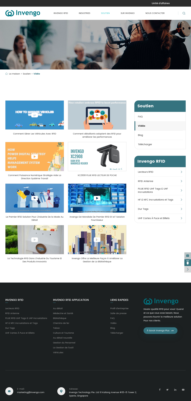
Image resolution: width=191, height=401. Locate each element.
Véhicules (58, 352)
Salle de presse (118, 313)
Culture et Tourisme (63, 333)
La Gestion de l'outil (63, 347)
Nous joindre (15, 381)
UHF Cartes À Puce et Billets (154, 218)
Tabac (56, 328)
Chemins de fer (61, 323)
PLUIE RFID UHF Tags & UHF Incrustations (153, 190)
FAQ (140, 116)
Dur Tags (143, 209)
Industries (84, 13)
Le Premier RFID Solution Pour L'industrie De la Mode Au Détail (34, 218)
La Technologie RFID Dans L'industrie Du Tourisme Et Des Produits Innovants (34, 260)
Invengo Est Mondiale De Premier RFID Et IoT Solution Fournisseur (97, 218)
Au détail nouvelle (62, 338)
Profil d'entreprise (119, 308)
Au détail (58, 308)
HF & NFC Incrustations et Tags (155, 199)
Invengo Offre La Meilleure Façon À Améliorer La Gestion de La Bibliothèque (97, 260)
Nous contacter (155, 13)
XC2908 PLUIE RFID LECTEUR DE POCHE (97, 175)
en (182, 3)
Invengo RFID (61, 13)
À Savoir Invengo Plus (160, 330)
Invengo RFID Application (71, 300)
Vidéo (37, 74)
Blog (140, 135)
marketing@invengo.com (20, 3)
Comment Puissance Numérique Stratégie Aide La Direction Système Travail (34, 177)
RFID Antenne (145, 181)
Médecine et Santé (63, 313)
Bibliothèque (59, 318)
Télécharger (145, 144)
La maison (14, 74)
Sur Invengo (128, 13)
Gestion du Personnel (64, 342)
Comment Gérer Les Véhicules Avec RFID (34, 133)
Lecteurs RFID (145, 172)
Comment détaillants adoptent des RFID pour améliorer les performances (97, 135)
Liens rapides (119, 300)
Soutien (105, 13)
